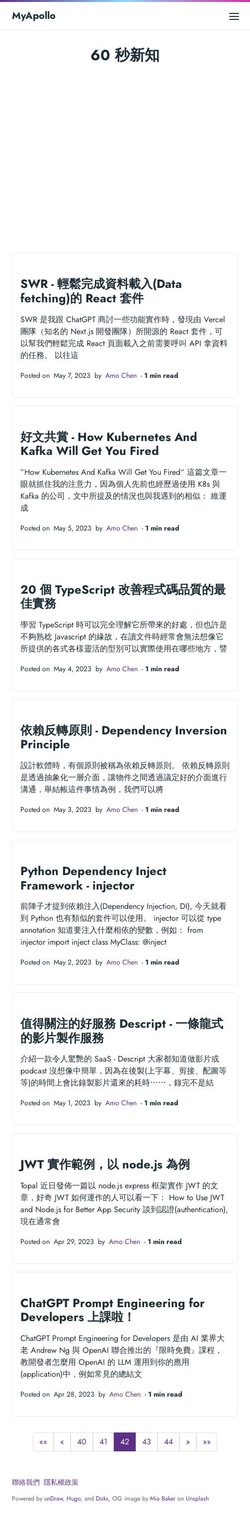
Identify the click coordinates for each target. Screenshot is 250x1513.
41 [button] (103, 1441)
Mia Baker (162, 1498)
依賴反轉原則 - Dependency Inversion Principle (123, 737)
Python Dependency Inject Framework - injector (93, 878)
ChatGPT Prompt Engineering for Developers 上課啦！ (112, 1310)
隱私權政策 (61, 1482)
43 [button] (146, 1441)
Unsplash (197, 1498)
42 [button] (124, 1441)
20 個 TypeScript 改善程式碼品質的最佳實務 (123, 597)
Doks (102, 1498)
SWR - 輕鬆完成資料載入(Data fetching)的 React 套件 (101, 291)
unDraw (53, 1498)
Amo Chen (121, 375)
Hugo (74, 1498)
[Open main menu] (234, 15)
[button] (43, 1441)
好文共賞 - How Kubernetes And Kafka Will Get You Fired (108, 444)
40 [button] (81, 1441)
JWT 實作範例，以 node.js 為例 (105, 1164)
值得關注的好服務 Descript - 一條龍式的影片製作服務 (121, 1031)
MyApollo (34, 15)
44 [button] (168, 1441)
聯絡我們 (26, 1482)
